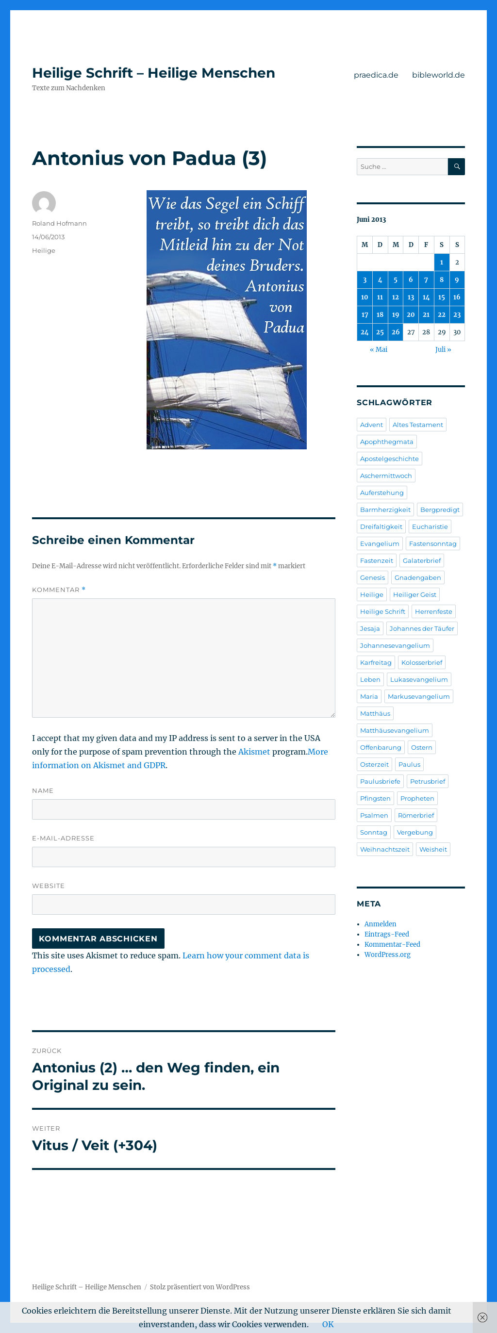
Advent (371, 424)
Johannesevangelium (395, 645)
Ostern (421, 747)
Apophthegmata (387, 441)
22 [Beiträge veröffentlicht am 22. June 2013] (442, 315)
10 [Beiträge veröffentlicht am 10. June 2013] (364, 297)
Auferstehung (382, 492)
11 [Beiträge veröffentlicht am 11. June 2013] (380, 297)
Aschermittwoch (386, 475)
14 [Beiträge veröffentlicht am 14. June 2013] (426, 297)
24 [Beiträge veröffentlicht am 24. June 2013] (365, 332)
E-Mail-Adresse (63, 838)
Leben (370, 679)
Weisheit (433, 849)
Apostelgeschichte (389, 458)
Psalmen (374, 815)
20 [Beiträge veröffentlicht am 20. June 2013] (411, 315)
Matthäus (375, 713)
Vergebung (415, 832)
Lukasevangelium (419, 679)
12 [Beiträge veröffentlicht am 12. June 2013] (395, 297)
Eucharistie (430, 526)
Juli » (443, 350)
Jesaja (370, 628)
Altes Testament (418, 424)
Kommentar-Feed (392, 944)
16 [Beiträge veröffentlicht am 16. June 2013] (457, 297)
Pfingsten (375, 798)
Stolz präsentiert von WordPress (200, 1287)
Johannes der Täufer (422, 628)
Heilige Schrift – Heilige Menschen (153, 73)
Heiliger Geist (414, 594)
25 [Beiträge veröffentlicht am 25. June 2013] (380, 332)
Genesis (372, 577)
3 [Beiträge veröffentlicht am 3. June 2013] (364, 280)
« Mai (378, 350)
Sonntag (373, 832)
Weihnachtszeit (385, 849)
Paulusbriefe (380, 781)
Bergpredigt (440, 509)
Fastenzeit (376, 560)
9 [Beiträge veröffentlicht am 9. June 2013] (457, 280)
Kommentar (59, 590)
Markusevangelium (419, 696)
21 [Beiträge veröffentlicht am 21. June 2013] (426, 315)
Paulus (409, 764)
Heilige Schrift (382, 611)
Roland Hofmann (59, 223)
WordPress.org (387, 955)
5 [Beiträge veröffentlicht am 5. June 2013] (396, 280)
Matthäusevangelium (394, 730)
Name (43, 790)
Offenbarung (380, 747)
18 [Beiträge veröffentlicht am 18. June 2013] (380, 315)
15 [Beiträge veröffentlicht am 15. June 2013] (441, 297)
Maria (369, 696)
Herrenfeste (433, 611)
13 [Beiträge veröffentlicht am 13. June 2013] (411, 297)
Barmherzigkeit (385, 509)
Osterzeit (374, 764)
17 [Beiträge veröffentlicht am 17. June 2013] (365, 315)
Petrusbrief (427, 781)
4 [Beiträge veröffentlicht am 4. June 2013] (380, 280)
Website (48, 885)
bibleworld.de (438, 75)
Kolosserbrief (421, 662)
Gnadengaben (418, 577)
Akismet (254, 752)
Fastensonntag (433, 543)
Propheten (417, 798)
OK (328, 1324)
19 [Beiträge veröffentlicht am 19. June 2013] (395, 315)
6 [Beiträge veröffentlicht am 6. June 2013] (411, 280)
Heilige (43, 250)
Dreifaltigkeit (381, 526)
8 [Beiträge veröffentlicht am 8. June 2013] (442, 280)
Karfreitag (376, 662)
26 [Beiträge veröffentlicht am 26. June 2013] (396, 332)
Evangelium (379, 543)
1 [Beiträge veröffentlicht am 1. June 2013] (441, 262)
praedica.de (376, 75)
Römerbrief (416, 815)
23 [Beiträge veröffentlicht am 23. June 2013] (457, 315)
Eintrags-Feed (386, 934)
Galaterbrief (422, 560)
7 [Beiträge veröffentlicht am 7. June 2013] (426, 280)
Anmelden (380, 924)
